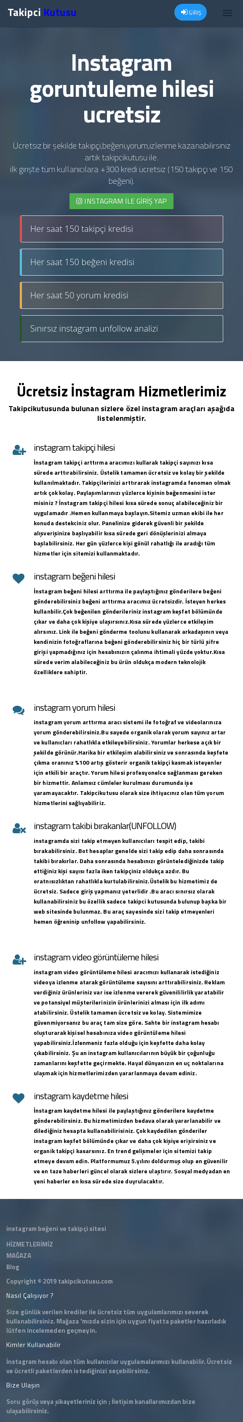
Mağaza (67, 1321)
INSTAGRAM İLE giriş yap (121, 201)
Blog (12, 1267)
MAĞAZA (18, 1255)
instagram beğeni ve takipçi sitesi (56, 1228)
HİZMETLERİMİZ (29, 1244)
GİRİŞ (191, 12)
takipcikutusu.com (85, 1281)
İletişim (123, 1401)
